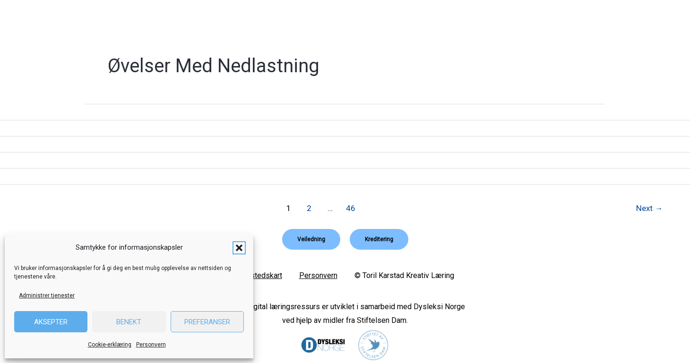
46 (350, 208)
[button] (239, 248)
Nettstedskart (259, 275)
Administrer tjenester (47, 295)
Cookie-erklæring (109, 344)
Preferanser (207, 322)
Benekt (128, 322)
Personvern (151, 344)
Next (649, 208)
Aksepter (51, 322)
